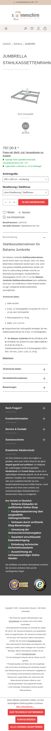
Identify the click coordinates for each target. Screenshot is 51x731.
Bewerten (26, 212)
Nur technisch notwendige (26, 712)
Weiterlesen (8, 358)
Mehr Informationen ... (25, 707)
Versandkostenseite (34, 641)
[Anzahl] (10, 202)
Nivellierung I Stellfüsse (23, 186)
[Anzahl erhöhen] (14, 202)
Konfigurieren (26, 719)
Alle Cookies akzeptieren (26, 727)
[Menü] (6, 28)
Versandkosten (14, 621)
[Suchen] (25, 28)
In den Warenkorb (33, 202)
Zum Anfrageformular (16, 217)
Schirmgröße (17, 173)
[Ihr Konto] (38, 28)
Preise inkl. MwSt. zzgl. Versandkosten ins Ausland (23, 154)
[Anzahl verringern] (5, 202)
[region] (25, 107)
